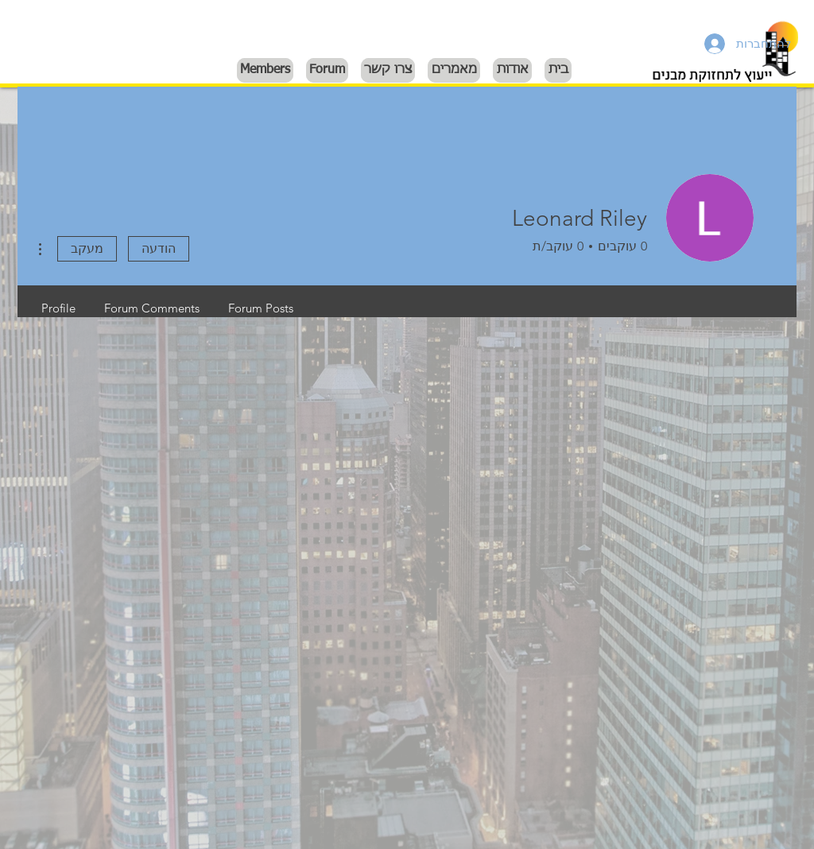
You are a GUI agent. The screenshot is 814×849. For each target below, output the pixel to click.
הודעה (158, 248)
